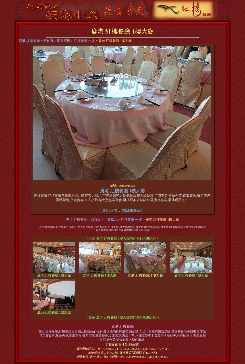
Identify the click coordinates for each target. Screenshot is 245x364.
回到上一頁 (110, 210)
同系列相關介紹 (132, 210)
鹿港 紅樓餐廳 (29, 41)
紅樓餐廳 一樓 (84, 41)
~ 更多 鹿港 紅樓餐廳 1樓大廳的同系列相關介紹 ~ (122, 238)
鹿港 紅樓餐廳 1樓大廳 (54, 273)
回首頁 (48, 41)
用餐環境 (63, 41)
